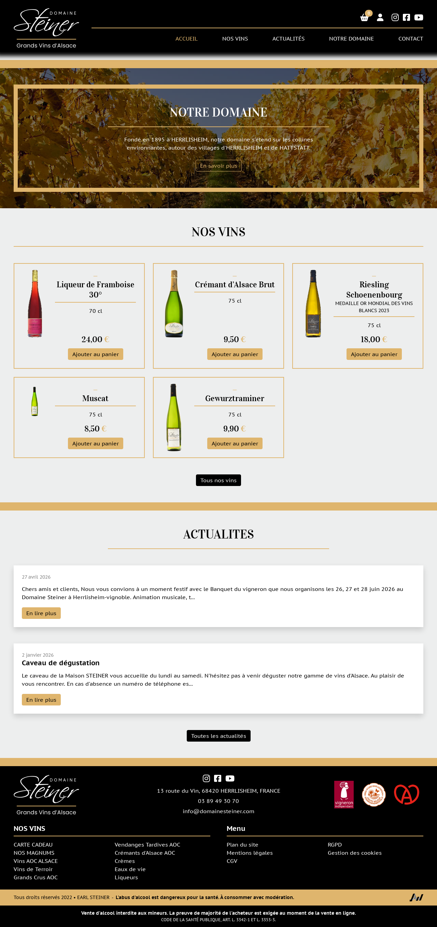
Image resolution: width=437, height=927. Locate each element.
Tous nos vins (218, 480)
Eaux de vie (130, 869)
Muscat (95, 398)
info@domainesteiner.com (218, 811)
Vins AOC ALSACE (36, 860)
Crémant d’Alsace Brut (235, 284)
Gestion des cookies (355, 852)
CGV (232, 860)
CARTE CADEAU (33, 844)
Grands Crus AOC (36, 877)
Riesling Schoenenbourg (374, 289)
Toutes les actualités (218, 735)
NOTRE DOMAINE (351, 38)
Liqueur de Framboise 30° (96, 289)
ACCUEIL (186, 38)
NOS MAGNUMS (34, 852)
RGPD (335, 844)
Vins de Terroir (33, 869)
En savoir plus (218, 165)
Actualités (288, 38)
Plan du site (242, 844)
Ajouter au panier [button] (95, 354)
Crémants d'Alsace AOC (145, 852)
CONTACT (410, 38)
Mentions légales (250, 852)
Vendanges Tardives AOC (147, 844)
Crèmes (125, 860)
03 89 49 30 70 (218, 800)
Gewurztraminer (234, 398)
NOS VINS (235, 38)
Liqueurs (126, 877)
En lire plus (41, 613)
